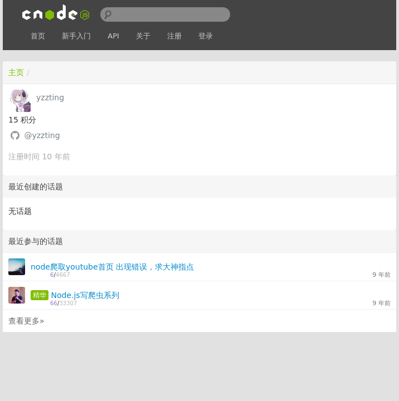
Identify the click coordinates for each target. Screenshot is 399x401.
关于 (143, 36)
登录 (205, 36)
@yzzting (42, 135)
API (113, 36)
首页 (38, 36)
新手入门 (76, 36)
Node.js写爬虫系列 (85, 295)
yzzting (50, 97)
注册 (174, 36)
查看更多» (26, 320)
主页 (16, 72)
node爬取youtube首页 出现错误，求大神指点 (112, 266)
